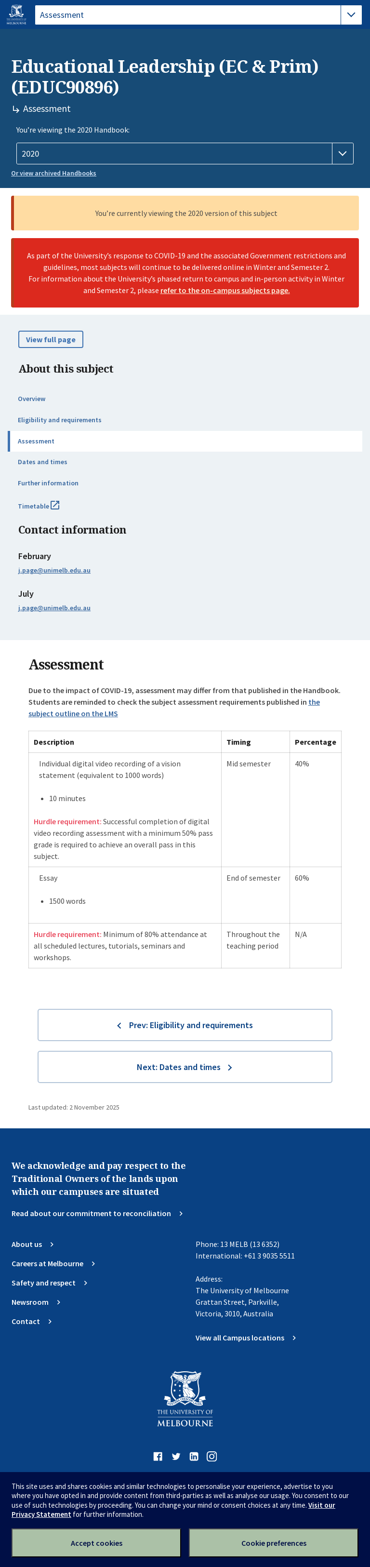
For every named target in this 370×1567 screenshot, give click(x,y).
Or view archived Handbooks (53, 173)
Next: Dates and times (179, 1066)
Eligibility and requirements (60, 419)
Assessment (36, 441)
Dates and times (42, 461)
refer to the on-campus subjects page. (225, 290)
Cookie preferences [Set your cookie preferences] (273, 1543)
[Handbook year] (185, 153)
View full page (51, 339)
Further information (48, 483)
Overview (31, 398)
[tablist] (198, 15)
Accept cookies (96, 1543)
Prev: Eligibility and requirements (191, 1025)
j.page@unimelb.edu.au (54, 570)
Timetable (49, 510)
